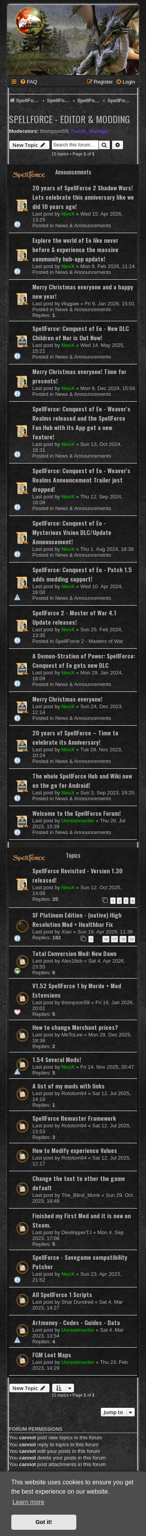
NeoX (68, 214)
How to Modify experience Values (74, 1150)
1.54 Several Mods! (56, 1059)
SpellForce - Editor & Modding (69, 119)
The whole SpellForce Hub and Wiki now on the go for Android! (82, 780)
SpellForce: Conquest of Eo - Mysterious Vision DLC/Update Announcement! (71, 532)
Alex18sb (72, 961)
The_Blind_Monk (81, 1195)
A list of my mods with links (68, 1085)
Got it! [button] (43, 1522)
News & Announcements (83, 225)
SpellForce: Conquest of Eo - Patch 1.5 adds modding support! (82, 574)
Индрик (70, 304)
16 (106, 939)
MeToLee (72, 1035)
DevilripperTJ (77, 1232)
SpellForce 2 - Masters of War (89, 641)
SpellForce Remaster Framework (74, 1118)
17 (114, 939)
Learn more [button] (28, 1502)
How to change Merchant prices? (75, 1027)
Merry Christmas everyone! (67, 699)
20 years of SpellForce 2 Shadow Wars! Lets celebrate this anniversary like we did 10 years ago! (83, 197)
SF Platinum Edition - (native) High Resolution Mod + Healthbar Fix (76, 919)
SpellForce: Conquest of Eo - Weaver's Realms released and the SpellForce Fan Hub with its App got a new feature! (81, 422)
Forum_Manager (90, 131)
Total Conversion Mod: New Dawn (74, 953)
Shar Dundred (77, 1302)
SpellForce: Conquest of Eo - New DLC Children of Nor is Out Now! (80, 333)
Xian (67, 932)
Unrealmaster (78, 821)
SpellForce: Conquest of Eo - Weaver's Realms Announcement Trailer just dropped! (81, 480)
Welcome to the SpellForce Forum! (76, 813)
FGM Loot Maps (51, 1354)
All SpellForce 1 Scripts (62, 1294)
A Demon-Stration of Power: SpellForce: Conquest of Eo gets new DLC (83, 660)
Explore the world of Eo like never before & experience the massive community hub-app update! (75, 249)
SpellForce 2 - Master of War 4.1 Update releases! (74, 617)
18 (123, 939)
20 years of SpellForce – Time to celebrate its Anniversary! (75, 737)
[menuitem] (28, 81)
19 (132, 939)
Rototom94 (74, 1093)
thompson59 (54, 131)
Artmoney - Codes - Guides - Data (76, 1322)
